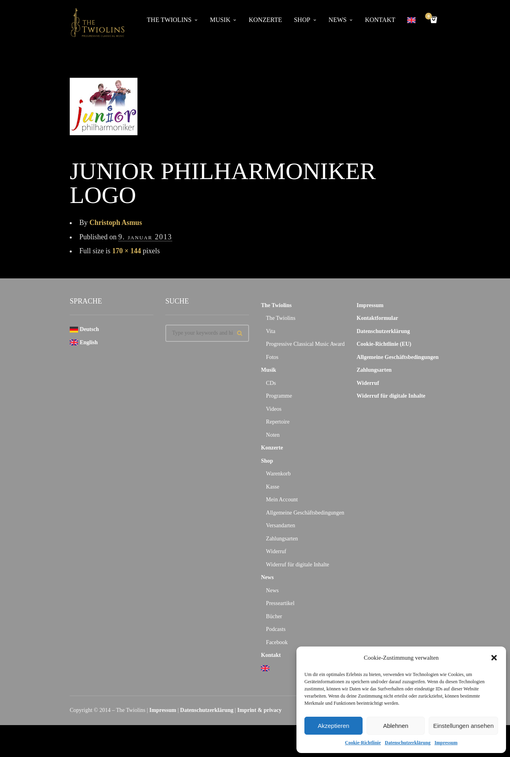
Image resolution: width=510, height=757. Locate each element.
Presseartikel (280, 603)
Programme (279, 396)
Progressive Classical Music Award (305, 344)
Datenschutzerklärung (408, 742)
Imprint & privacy (259, 710)
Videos (274, 409)
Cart (430, 17)
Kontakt (380, 19)
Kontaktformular (377, 318)
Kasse (272, 487)
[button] (494, 658)
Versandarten (280, 525)
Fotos (272, 357)
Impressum (445, 742)
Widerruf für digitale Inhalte (297, 565)
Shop (302, 19)
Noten (273, 435)
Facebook (277, 642)
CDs (271, 383)
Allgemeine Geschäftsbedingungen (305, 513)
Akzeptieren (333, 725)
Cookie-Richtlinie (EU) (384, 344)
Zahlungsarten (282, 539)
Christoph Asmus (116, 223)
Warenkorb (278, 474)
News (338, 19)
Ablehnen (395, 725)
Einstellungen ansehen (463, 725)
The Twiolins (169, 19)
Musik (220, 19)
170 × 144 (126, 251)
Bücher (274, 616)
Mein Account (282, 500)
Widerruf (276, 551)
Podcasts (276, 629)
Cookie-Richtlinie (363, 742)
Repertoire (278, 422)
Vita (270, 331)
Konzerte (265, 19)
